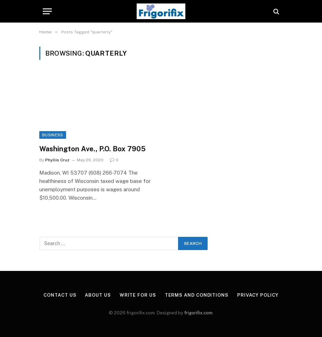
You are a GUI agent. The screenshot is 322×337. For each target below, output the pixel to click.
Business (52, 135)
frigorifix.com (198, 312)
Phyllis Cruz (57, 160)
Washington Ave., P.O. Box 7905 (92, 149)
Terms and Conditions (196, 295)
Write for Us (138, 295)
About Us (98, 295)
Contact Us (59, 295)
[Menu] (47, 11)
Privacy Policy (258, 295)
